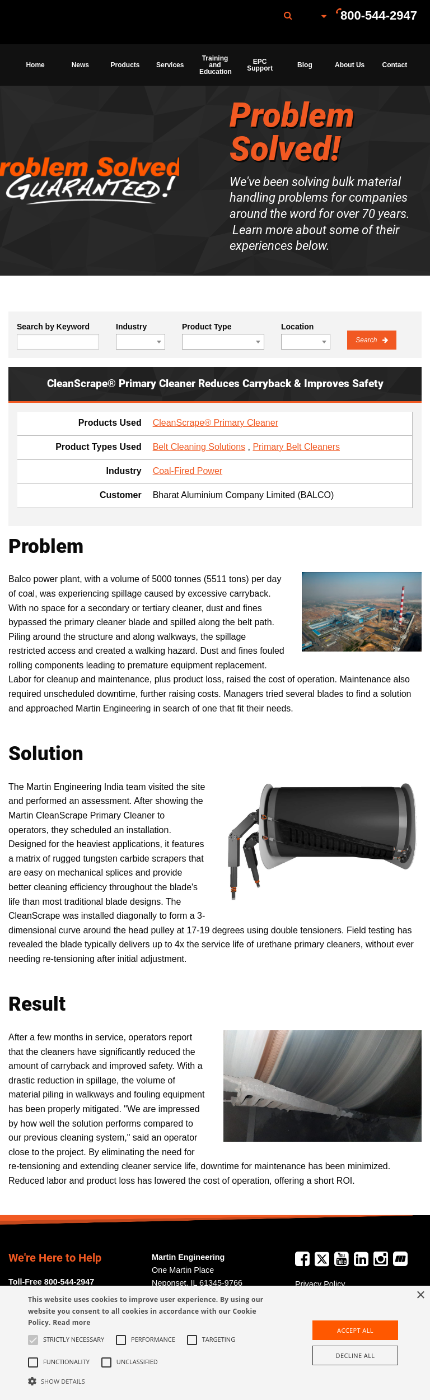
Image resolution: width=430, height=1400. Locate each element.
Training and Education (215, 65)
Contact (395, 65)
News (80, 65)
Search (367, 340)
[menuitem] (69, 22)
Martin (69, 22)
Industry (131, 326)
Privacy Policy (320, 1284)
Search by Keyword (53, 326)
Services (170, 65)
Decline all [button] (355, 1355)
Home (35, 65)
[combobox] (140, 342)
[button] (149, 1381)
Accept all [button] (355, 1330)
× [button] (420, 1295)
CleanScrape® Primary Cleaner (215, 422)
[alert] (215, 1343)
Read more (71, 1322)
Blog (304, 65)
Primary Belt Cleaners (296, 447)
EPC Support (260, 65)
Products (125, 65)
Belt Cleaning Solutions (199, 447)
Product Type (206, 326)
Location (297, 326)
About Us (349, 65)
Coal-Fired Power (187, 471)
